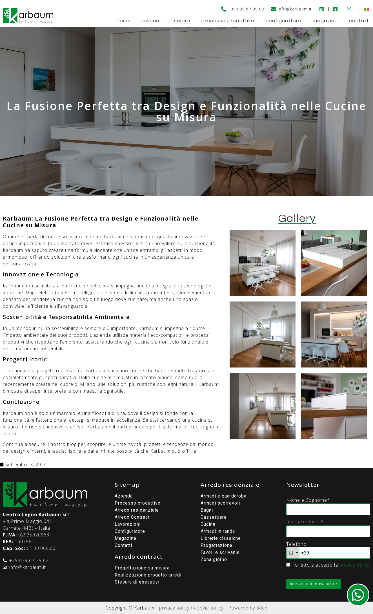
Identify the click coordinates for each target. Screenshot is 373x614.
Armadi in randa (218, 531)
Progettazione (216, 545)
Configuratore (283, 20)
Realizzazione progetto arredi (148, 575)
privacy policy (354, 565)
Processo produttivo (227, 20)
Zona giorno (214, 559)
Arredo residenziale (137, 510)
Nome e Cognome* (308, 500)
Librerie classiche (221, 538)
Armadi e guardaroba (224, 496)
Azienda (152, 20)
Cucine (208, 524)
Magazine (325, 20)
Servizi (182, 20)
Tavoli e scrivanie (220, 552)
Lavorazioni (128, 524)
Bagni (207, 510)
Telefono (296, 544)
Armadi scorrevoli (220, 503)
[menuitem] (365, 9)
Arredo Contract (132, 517)
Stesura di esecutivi (137, 582)
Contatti (359, 20)
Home (124, 20)
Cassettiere (214, 517)
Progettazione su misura (142, 568)
